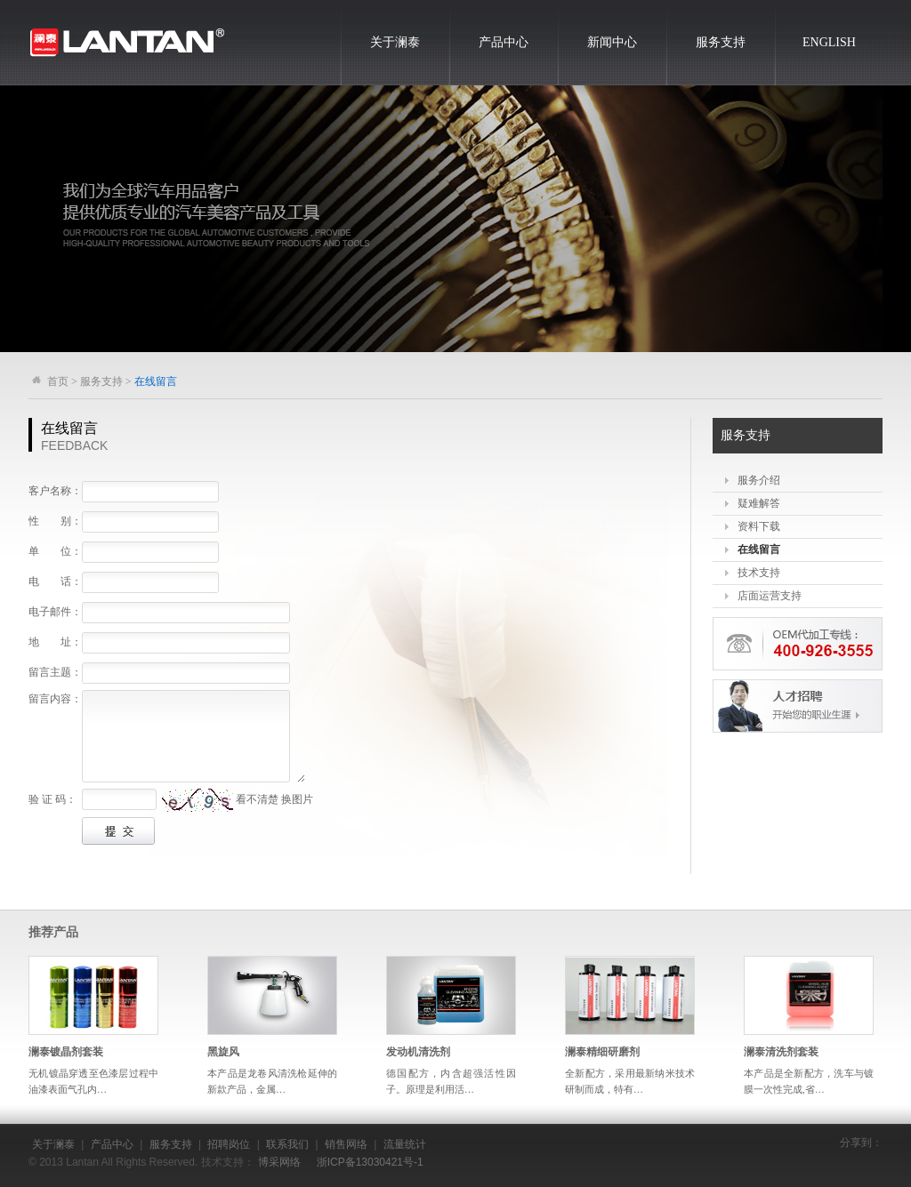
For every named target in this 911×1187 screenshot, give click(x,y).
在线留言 (759, 549)
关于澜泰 (395, 42)
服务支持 (721, 42)
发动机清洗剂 (418, 1052)
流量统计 (404, 1144)
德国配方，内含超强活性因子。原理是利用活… (451, 1081)
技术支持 (759, 572)
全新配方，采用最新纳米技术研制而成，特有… (630, 1081)
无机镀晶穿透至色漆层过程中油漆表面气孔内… (93, 1081)
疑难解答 (759, 503)
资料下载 (759, 526)
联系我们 (287, 1144)
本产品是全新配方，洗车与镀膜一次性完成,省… (809, 1081)
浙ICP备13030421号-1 (370, 1162)
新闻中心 (612, 42)
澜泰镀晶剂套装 (65, 1052)
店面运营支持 (770, 595)
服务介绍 (759, 480)
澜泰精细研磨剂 (602, 1052)
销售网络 (346, 1144)
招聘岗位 (228, 1144)
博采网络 (279, 1162)
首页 (58, 381)
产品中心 (503, 42)
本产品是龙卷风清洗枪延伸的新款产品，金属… (272, 1081)
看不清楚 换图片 (274, 799)
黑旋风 (223, 1052)
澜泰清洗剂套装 (781, 1052)
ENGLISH (829, 42)
